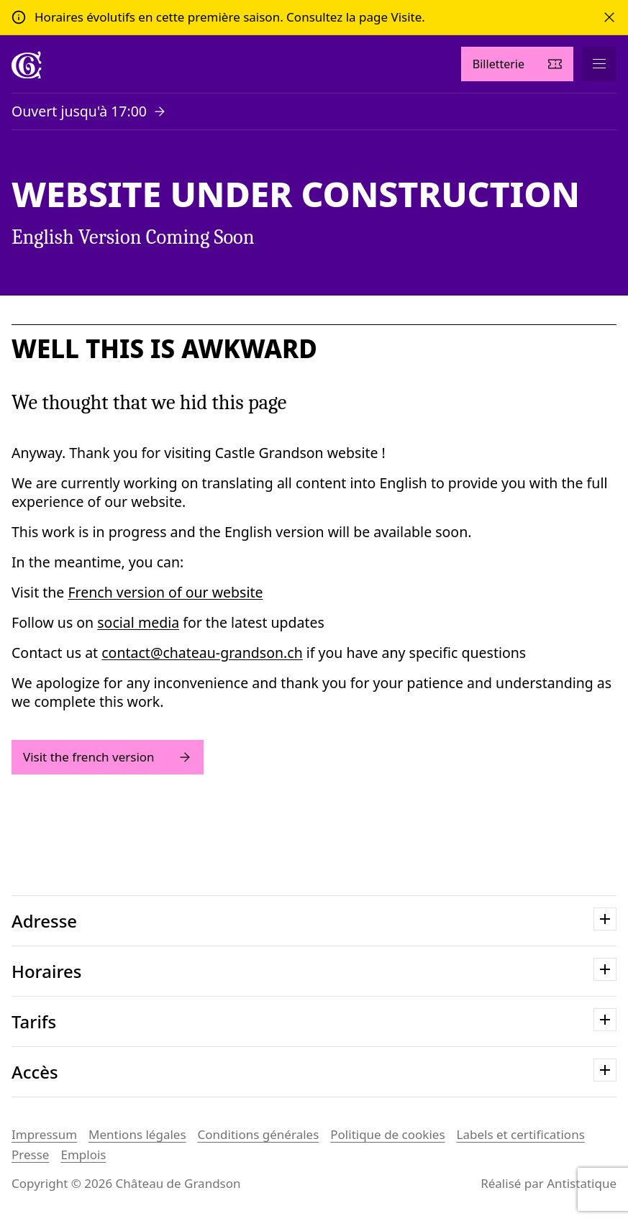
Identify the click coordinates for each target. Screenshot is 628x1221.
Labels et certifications (521, 1134)
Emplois (83, 1154)
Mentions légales (137, 1134)
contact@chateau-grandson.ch (201, 652)
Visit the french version (107, 757)
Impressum (44, 1134)
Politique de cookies (387, 1134)
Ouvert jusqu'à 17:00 (79, 111)
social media (138, 622)
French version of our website (165, 592)
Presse (30, 1154)
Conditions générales (258, 1134)
